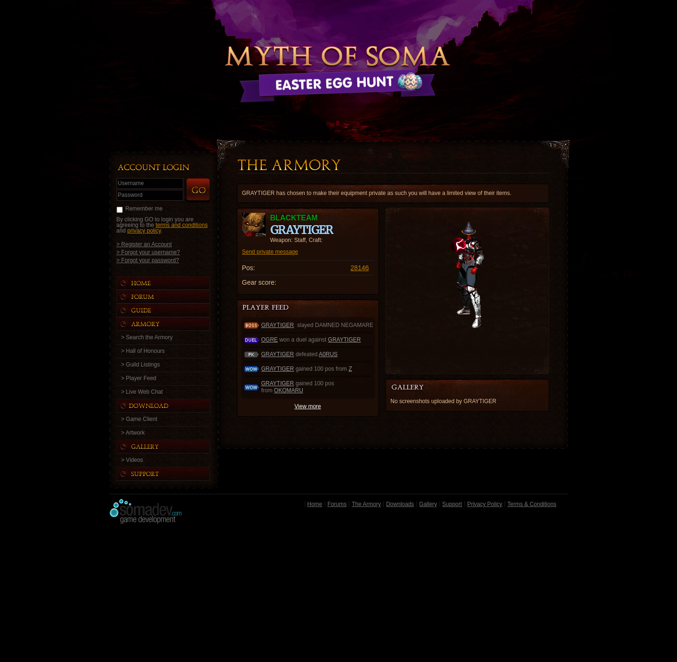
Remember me (144, 208)
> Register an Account (144, 244)
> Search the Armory (147, 337)
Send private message (270, 252)
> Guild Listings (140, 364)
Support (452, 504)
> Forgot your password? (148, 260)
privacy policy (144, 230)
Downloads (400, 504)
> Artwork (133, 432)
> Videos (132, 460)
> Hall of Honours (143, 351)
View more (307, 406)
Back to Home (338, 58)
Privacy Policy (485, 504)
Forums (337, 504)
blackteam (294, 218)
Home (315, 504)
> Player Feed (139, 378)
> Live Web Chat (142, 392)
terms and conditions (182, 225)
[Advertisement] (339, 595)
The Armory (366, 504)
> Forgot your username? (148, 252)
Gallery (428, 504)
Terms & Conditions (531, 504)
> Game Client (139, 419)
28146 (360, 268)
